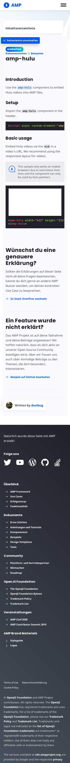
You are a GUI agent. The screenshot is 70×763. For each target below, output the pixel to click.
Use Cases (14, 496)
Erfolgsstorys (16, 501)
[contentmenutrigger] (33, 27)
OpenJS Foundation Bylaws (24, 593)
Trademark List (17, 603)
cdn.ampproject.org (48, 754)
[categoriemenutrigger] (20, 40)
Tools (11, 547)
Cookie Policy (11, 687)
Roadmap (14, 572)
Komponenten (16, 532)
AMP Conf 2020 (16, 619)
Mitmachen (15, 567)
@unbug (37, 405)
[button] (63, 5)
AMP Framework (18, 491)
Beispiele (37, 53)
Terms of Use (11, 682)
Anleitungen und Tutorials (23, 527)
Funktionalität (17, 506)
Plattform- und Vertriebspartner (27, 563)
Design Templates (19, 542)
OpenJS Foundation (19, 697)
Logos (11, 645)
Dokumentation (16, 53)
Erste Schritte (16, 522)
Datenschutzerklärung (34, 682)
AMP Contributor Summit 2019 (26, 624)
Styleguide (14, 640)
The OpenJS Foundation (22, 588)
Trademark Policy (18, 598)
